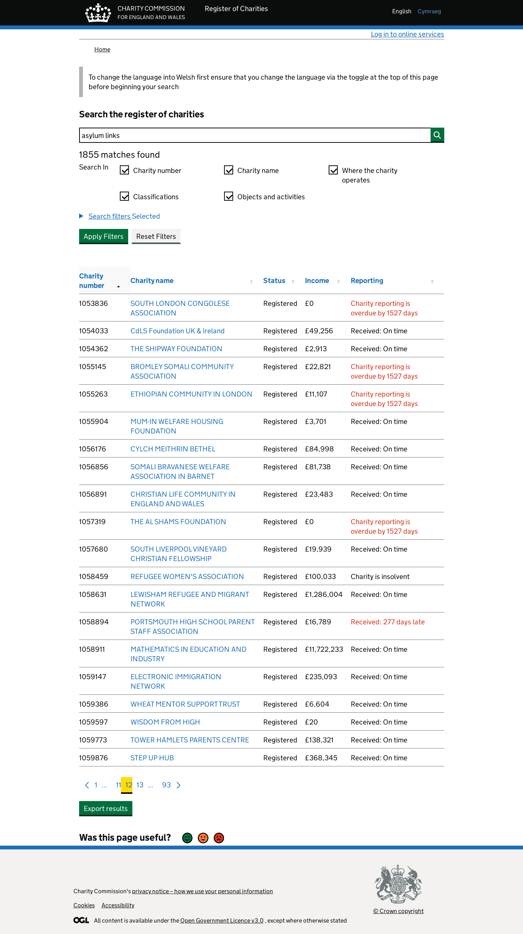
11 (118, 786)
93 (166, 786)
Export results (106, 808)
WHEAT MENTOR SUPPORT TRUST (185, 704)
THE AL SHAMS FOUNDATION (178, 521)
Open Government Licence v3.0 (222, 920)
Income (317, 280)
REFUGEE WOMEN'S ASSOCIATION (187, 576)
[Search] (261, 135)
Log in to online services (407, 34)
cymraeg (429, 11)
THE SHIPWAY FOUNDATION (176, 348)
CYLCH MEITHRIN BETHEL (172, 449)
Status (274, 280)
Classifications (156, 196)
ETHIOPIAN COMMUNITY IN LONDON (191, 394)
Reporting (367, 280)
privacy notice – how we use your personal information (202, 891)
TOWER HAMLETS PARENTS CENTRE (189, 740)
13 (140, 786)
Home (102, 49)
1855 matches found (119, 154)
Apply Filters (104, 236)
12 (129, 786)
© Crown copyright (398, 911)
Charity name (258, 170)
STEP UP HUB (152, 757)
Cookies (84, 905)
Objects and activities (271, 196)
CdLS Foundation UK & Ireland (177, 330)
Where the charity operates (369, 175)
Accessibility (118, 905)
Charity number (157, 170)
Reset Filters (156, 236)
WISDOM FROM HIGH (165, 722)
